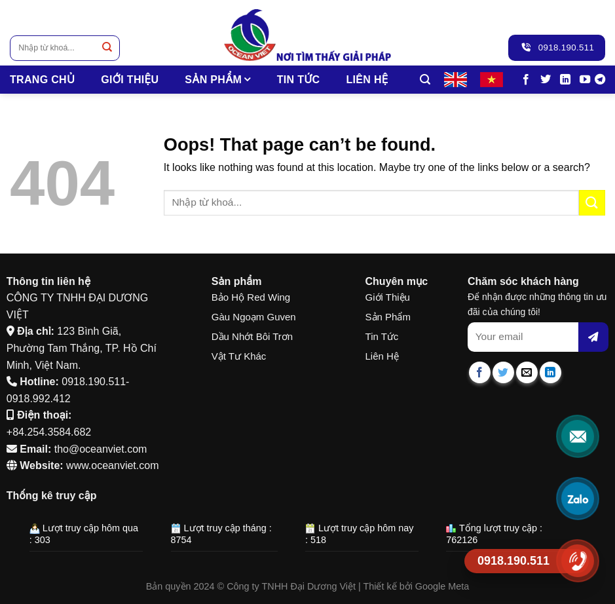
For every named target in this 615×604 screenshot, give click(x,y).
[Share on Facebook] (480, 372)
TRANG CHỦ (42, 79)
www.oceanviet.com (112, 465)
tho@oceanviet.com (100, 449)
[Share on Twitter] (503, 372)
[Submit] (107, 48)
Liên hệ (367, 79)
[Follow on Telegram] (600, 80)
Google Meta (442, 586)
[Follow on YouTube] (585, 80)
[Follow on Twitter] (545, 80)
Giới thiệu (129, 79)
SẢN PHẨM (217, 79)
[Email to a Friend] (527, 372)
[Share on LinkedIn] (550, 372)
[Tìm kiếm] (425, 79)
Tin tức (298, 79)
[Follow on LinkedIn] (565, 80)
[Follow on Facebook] (526, 80)
